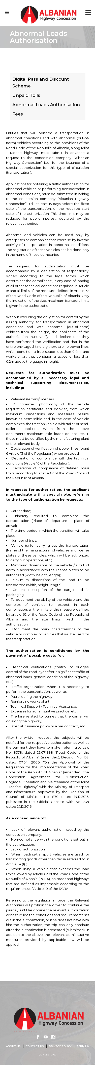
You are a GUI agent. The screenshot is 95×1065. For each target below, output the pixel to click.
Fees (17, 114)
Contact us (35, 1046)
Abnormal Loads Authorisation (46, 104)
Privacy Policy (60, 1046)
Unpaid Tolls (26, 95)
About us (13, 1046)
